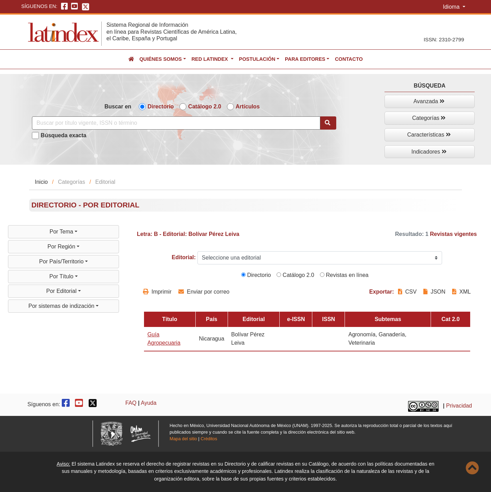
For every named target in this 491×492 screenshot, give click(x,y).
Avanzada (428, 101)
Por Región (62, 246)
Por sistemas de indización (62, 306)
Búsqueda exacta (63, 135)
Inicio (41, 182)
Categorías (429, 118)
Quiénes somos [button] (160, 59)
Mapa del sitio (183, 438)
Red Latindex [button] (210, 59)
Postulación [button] (257, 59)
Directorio (160, 106)
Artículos (248, 106)
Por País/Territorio (62, 261)
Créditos (209, 438)
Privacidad (459, 406)
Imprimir (157, 292)
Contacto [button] (349, 59)
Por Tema (62, 232)
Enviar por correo (203, 292)
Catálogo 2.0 (204, 106)
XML (461, 292)
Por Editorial (62, 291)
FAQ (130, 403)
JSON (434, 292)
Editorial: (184, 257)
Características (429, 135)
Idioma (452, 7)
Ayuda (148, 403)
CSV (408, 292)
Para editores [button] (305, 59)
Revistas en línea (344, 275)
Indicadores (429, 152)
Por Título (62, 276)
